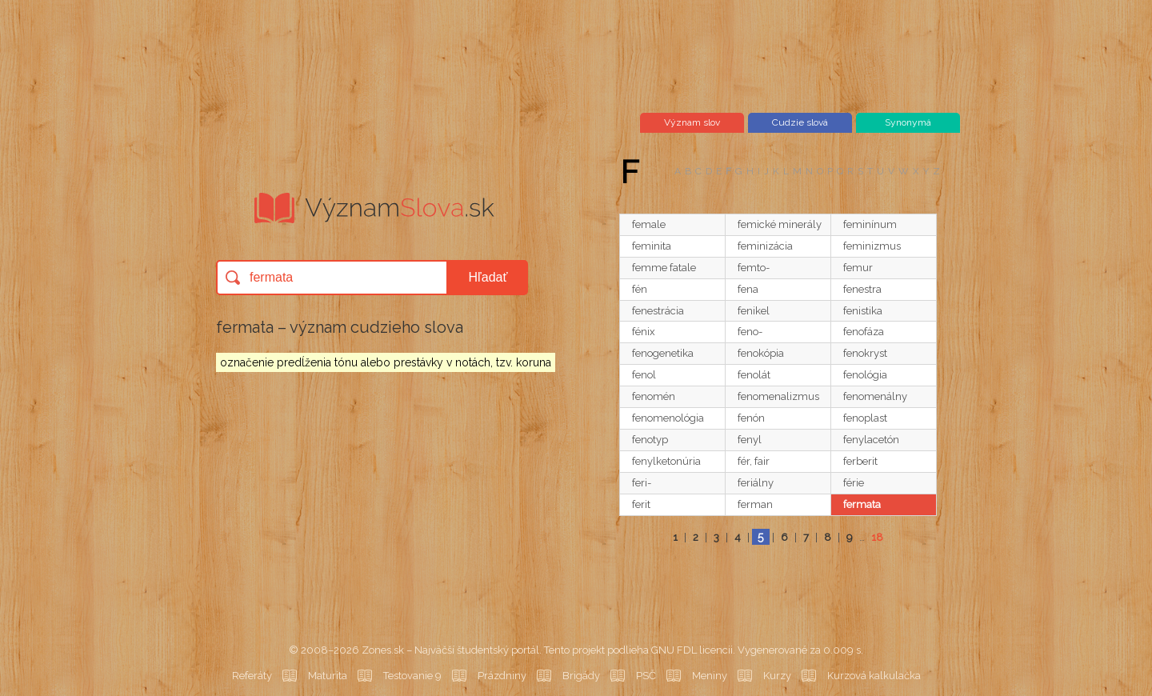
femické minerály (780, 224)
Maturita (327, 676)
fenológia (865, 375)
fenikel (754, 311)
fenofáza (863, 332)
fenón (751, 418)
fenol (644, 375)
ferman (755, 504)
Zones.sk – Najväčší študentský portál (450, 650)
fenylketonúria (666, 461)
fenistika (862, 311)
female (649, 224)
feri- (641, 483)
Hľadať (488, 277)
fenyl (750, 440)
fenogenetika (663, 353)
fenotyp (650, 440)
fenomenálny (875, 396)
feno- (750, 332)
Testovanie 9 (412, 676)
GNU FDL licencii (692, 650)
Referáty (252, 676)
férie (853, 483)
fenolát (754, 375)
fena (748, 289)
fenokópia (761, 353)
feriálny (756, 483)
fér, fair (754, 461)
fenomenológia (668, 418)
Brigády (581, 676)
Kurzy (777, 676)
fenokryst (865, 353)
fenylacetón (871, 440)
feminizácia (765, 246)
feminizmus (872, 246)
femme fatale (664, 268)
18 (877, 537)
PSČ (646, 676)
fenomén (653, 396)
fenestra (862, 289)
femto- (754, 268)
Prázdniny (502, 676)
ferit (641, 504)
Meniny (709, 676)
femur (858, 268)
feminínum (870, 224)
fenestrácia (658, 311)
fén (639, 289)
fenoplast (865, 418)
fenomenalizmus (778, 396)
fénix (643, 332)
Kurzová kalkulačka (874, 676)
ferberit (860, 461)
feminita (651, 246)
